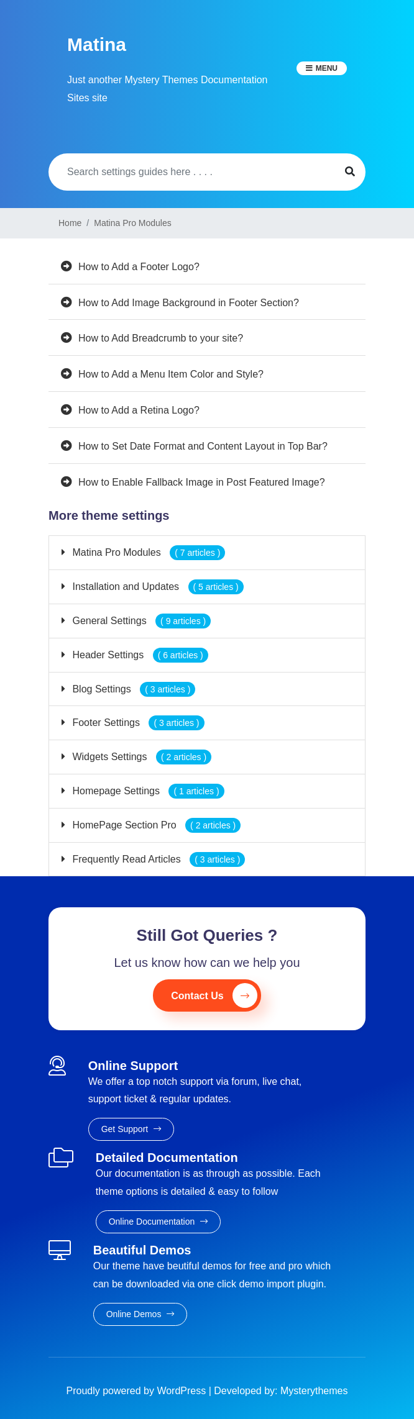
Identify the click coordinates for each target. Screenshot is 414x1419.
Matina (96, 44)
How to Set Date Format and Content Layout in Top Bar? (203, 446)
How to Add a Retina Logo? (139, 410)
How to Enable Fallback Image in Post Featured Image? (201, 482)
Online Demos (140, 1314)
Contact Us (214, 995)
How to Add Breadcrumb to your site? (160, 338)
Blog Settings (132, 689)
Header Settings (139, 655)
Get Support (131, 1129)
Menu (327, 68)
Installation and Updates (157, 586)
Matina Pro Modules (147, 552)
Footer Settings (137, 722)
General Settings (140, 620)
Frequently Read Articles (157, 859)
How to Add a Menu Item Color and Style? (171, 374)
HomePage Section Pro (155, 825)
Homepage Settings (147, 791)
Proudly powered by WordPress (138, 1390)
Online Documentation (158, 1221)
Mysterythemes (313, 1390)
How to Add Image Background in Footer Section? (188, 302)
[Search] (191, 172)
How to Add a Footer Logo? (139, 266)
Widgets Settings (140, 756)
